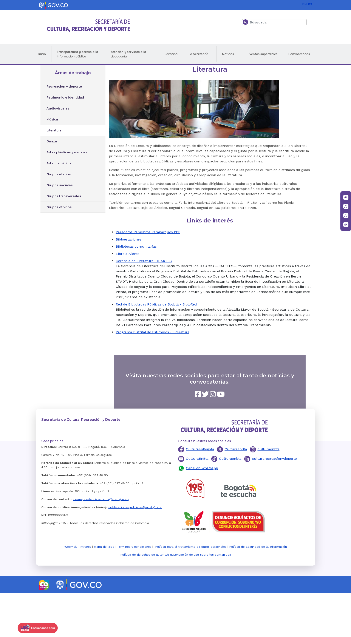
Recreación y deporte (64, 86)
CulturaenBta (236, 449)
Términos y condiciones (134, 546)
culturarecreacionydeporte (274, 459)
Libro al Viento (127, 254)
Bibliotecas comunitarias (136, 246)
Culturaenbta (230, 459)
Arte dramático (58, 163)
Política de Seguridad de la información (258, 546)
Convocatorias (299, 54)
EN (304, 4)
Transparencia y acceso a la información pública (77, 54)
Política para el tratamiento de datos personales (190, 546)
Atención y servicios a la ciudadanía (128, 54)
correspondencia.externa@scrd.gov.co (101, 499)
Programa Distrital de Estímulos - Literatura (152, 332)
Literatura (53, 130)
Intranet (85, 546)
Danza (51, 141)
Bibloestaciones (128, 239)
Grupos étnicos (58, 207)
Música (52, 119)
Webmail (70, 546)
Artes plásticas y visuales (66, 152)
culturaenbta (269, 449)
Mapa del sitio (104, 546)
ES (310, 4)
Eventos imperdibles (262, 54)
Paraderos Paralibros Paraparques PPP (148, 232)
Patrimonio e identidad (65, 97)
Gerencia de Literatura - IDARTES (144, 261)
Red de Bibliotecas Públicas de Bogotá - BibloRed (156, 304)
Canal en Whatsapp (202, 468)
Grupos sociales (59, 185)
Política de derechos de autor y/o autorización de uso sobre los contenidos (175, 554)
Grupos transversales (63, 196)
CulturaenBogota (200, 449)
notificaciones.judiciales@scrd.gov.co (135, 507)
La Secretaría (198, 54)
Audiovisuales (57, 108)
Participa (171, 54)
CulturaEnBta (197, 459)
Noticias (228, 54)
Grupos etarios (58, 174)
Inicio (42, 54)
